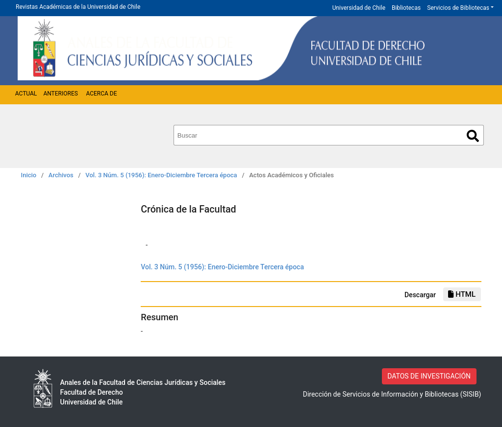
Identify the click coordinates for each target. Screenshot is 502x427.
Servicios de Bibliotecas (458, 7)
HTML (462, 294)
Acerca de (101, 93)
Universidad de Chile (358, 7)
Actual (26, 93)
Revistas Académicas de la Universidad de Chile (78, 6)
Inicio (29, 175)
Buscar (473, 136)
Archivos (61, 175)
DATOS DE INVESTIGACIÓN (429, 376)
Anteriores (60, 93)
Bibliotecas (406, 7)
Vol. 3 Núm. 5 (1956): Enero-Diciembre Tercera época (161, 175)
